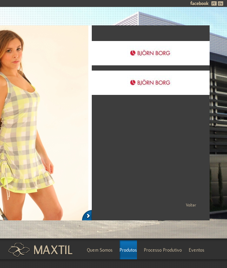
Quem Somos (100, 250)
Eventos (196, 250)
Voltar (191, 205)
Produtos (128, 250)
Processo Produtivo (163, 250)
